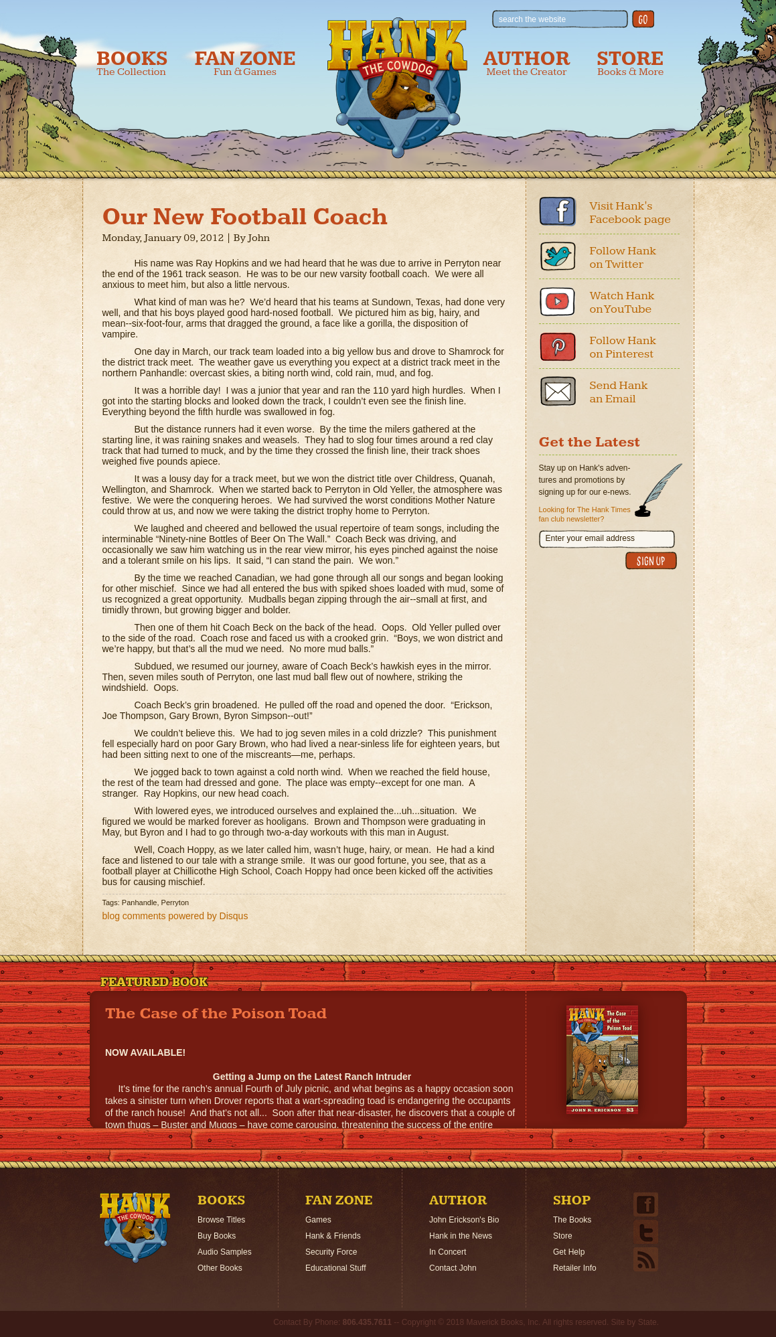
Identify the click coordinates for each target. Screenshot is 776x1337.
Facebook (557, 211)
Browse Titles (221, 1220)
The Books (572, 1220)
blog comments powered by (175, 916)
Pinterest (557, 346)
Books (132, 63)
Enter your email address (590, 538)
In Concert (447, 1252)
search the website (532, 19)
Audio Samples (225, 1252)
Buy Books (217, 1236)
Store (630, 63)
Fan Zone (245, 63)
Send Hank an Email (619, 392)
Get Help (569, 1252)
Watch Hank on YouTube (622, 302)
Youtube (557, 301)
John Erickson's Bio (464, 1220)
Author (526, 63)
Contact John (453, 1268)
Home (135, 1227)
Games (318, 1220)
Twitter (557, 256)
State (647, 1322)
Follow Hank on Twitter (623, 257)
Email (557, 391)
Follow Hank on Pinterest (623, 347)
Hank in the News (460, 1236)
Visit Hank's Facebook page (631, 212)
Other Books (220, 1268)
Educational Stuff (335, 1268)
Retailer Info (575, 1268)
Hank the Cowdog (397, 88)
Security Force (331, 1252)
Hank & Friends (333, 1236)
